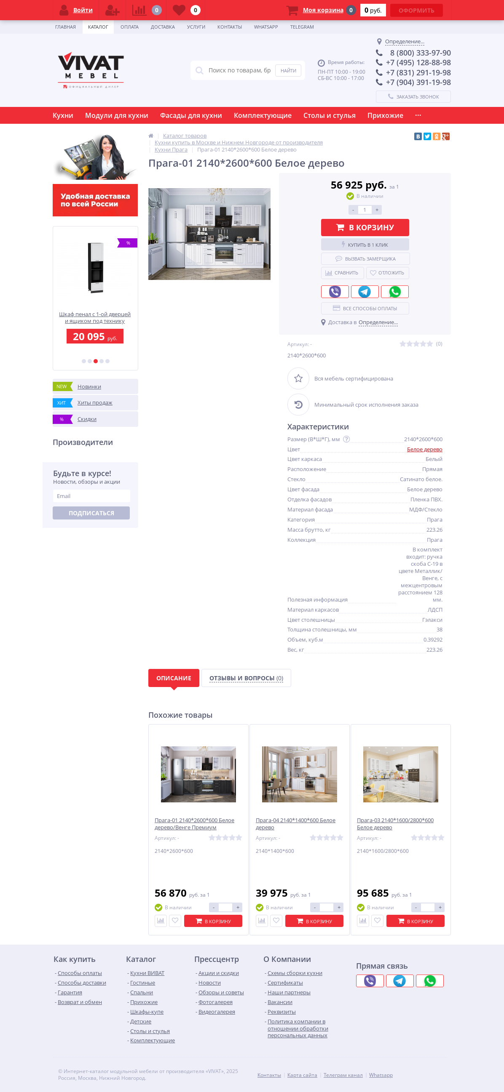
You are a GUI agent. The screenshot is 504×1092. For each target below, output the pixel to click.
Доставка (163, 27)
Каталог (98, 27)
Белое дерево (424, 449)
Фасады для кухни (191, 115)
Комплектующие (263, 115)
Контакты (229, 27)
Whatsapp (266, 27)
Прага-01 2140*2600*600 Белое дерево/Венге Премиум (194, 824)
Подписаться (91, 513)
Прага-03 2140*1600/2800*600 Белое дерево (395, 824)
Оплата (130, 27)
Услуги (196, 27)
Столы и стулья (329, 115)
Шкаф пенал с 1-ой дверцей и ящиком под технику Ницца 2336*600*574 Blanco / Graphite (95, 318)
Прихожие (385, 115)
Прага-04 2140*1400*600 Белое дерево (295, 824)
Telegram (302, 27)
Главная (65, 27)
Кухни (63, 115)
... (418, 113)
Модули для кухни (116, 115)
